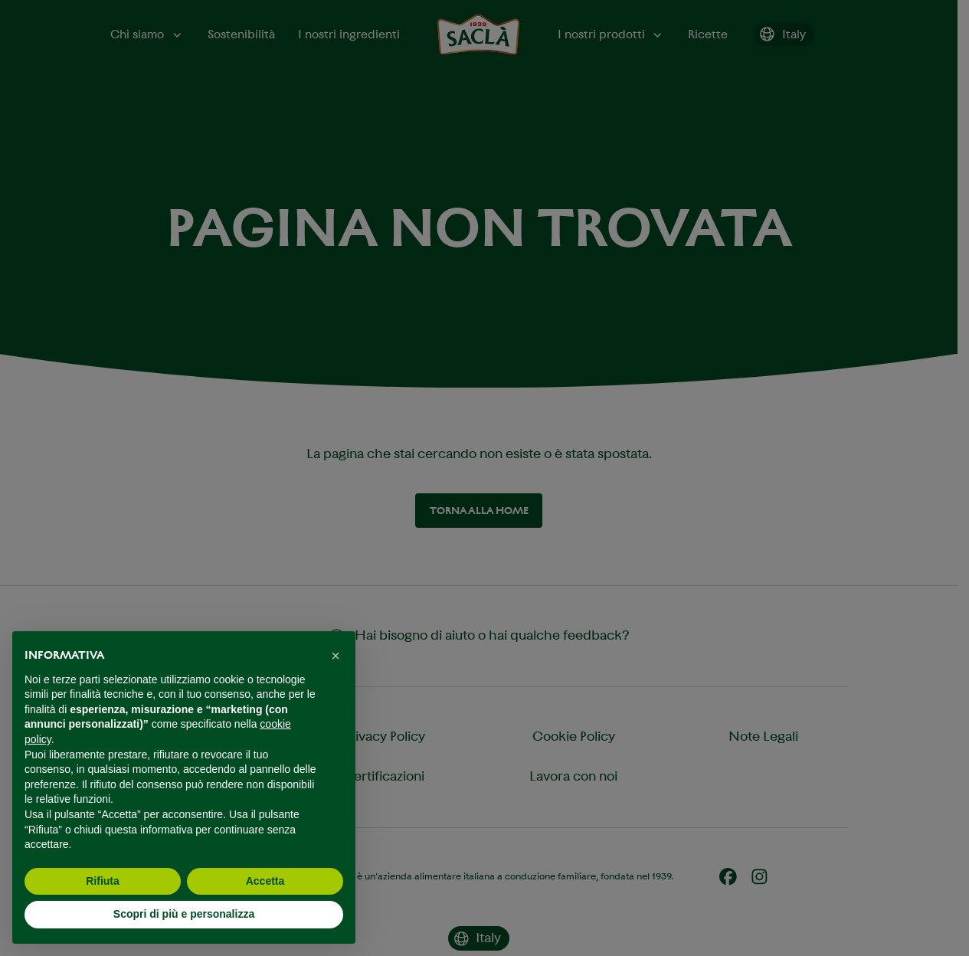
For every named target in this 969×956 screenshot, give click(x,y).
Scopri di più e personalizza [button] (183, 914)
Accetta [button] (265, 881)
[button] (335, 655)
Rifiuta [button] (102, 881)
